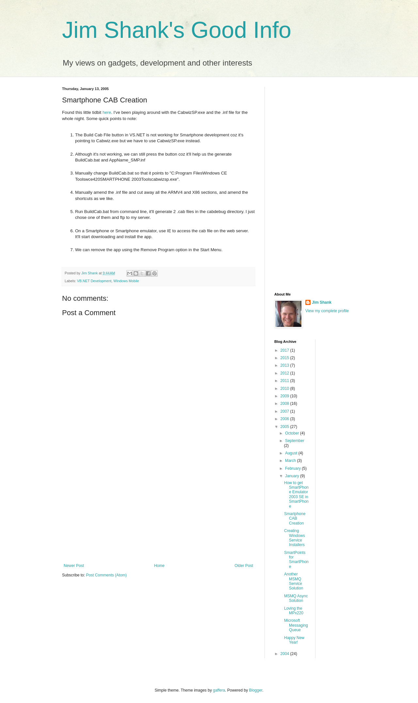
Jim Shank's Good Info (176, 30)
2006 (285, 419)
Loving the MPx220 (293, 610)
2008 (285, 403)
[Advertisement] (158, 509)
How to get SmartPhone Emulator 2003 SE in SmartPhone (296, 495)
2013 (285, 365)
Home (159, 565)
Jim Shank (321, 302)
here (107, 112)
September (294, 440)
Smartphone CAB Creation (294, 519)
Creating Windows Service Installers (294, 537)
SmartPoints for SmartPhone (296, 559)
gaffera (219, 690)
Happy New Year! (294, 640)
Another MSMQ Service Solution (293, 581)
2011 (285, 380)
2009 (285, 396)
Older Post (243, 565)
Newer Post (74, 565)
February (293, 468)
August (291, 453)
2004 (285, 653)
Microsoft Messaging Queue (296, 625)
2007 (285, 411)
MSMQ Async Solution (296, 598)
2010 (285, 388)
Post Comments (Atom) (106, 575)
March (291, 460)
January (292, 476)
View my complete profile (327, 311)
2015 (285, 358)
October (292, 433)
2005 (285, 426)
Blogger (256, 690)
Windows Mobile (126, 281)
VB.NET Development (94, 281)
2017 (285, 350)
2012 (285, 373)
